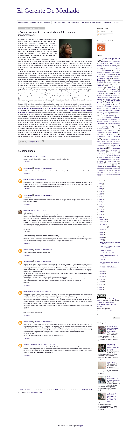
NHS (100, 143)
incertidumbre (103, 119)
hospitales (110, 116)
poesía (105, 145)
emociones (99, 89)
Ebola (116, 86)
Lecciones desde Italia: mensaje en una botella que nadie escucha (112, 329)
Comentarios (102, 35)
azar (110, 61)
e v (114, 84)
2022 (100, 194)
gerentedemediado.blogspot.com (106, 310)
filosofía (115, 99)
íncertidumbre (114, 119)
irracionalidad (102, 128)
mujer (103, 141)
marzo (102, 271)
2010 (100, 284)
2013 (100, 217)
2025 (100, 186)
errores (113, 90)
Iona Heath (117, 127)
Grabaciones (107, 22)
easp (110, 86)
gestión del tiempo (111, 106)
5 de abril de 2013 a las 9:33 (43, 249)
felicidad (108, 99)
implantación (107, 117)
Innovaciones (101, 123)
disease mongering (112, 82)
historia (98, 114)
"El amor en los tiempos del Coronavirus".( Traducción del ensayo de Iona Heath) (111, 397)
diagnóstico (101, 80)
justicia (109, 128)
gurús (109, 112)
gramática (99, 108)
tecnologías (102, 170)
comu (100, 70)
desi (117, 76)
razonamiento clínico (114, 155)
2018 (100, 204)
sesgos (98, 165)
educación (111, 88)
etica (100, 93)
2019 (100, 201)
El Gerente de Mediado (103, 299)
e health (107, 84)
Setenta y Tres (111, 362)
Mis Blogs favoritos (73, 22)
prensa (103, 150)
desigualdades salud (103, 78)
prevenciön (114, 152)
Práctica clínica (115, 148)
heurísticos (115, 112)
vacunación (100, 174)
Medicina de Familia (108, 137)
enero (102, 276)
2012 (100, 279)
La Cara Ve (117, 22)
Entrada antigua (87, 389)
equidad (107, 89)
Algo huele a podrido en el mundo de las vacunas (110, 246)
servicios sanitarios (112, 163)
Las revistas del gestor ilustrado (91, 22)
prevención (100, 152)
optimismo (107, 143)
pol (110, 145)
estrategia (108, 91)
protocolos (117, 153)
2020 (100, 199)
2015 (100, 212)
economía (100, 88)
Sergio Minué (28, 168)
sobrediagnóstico (112, 167)
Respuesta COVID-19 (106, 159)
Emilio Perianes (28, 291)
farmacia (99, 99)
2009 (100, 287)
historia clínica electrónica (111, 114)
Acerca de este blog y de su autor (40, 22)
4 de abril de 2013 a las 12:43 (43, 195)
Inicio (56, 389)
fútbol (116, 103)
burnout (107, 65)
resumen (118, 159)
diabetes (116, 78)
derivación (111, 76)
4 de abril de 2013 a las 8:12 (43, 168)
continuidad (99, 72)
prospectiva (109, 153)
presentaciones (113, 150)
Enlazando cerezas (105, 250)
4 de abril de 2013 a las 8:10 (38, 156)
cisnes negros (108, 68)
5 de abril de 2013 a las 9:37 (43, 261)
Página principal (23, 22)
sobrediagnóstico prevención (104, 168)
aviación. (104, 61)
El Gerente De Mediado (48, 10)
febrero (102, 273)
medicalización (110, 134)
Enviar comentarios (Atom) (34, 392)
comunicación (107, 70)
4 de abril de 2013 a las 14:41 (39, 210)
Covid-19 (100, 74)
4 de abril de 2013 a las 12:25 (37, 179)
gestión (107, 105)
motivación (114, 139)
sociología (117, 168)
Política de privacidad (59, 22)
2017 (100, 207)
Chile (112, 67)
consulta (116, 70)
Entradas (101, 31)
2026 (100, 184)
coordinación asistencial (111, 72)
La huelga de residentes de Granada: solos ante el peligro (113, 347)
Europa (116, 93)
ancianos (99, 59)
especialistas (100, 91)
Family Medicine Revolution (106, 97)
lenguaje (116, 128)
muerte (98, 141)
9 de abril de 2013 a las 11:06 (46, 344)
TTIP (109, 172)
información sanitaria (102, 121)
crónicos (109, 74)
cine (101, 69)
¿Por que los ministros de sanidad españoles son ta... (109, 267)
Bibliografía (102, 63)
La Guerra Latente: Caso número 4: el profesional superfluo (113, 378)
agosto (102, 229)
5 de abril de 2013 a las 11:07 (42, 291)
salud (101, 161)
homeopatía (102, 115)
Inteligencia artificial (104, 125)
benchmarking (116, 61)
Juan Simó (27, 210)
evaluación (99, 95)
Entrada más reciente (25, 389)
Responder (27, 162)
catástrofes (105, 67)
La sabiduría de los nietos (107, 253)
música (109, 141)
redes (100, 157)
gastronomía (100, 104)
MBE (98, 134)
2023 (100, 191)
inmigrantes (114, 121)
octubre (102, 224)
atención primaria (111, 59)
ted (110, 170)
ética (106, 93)
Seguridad (100, 163)
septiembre (103, 227)
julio (101, 232)
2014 (100, 214)
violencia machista (110, 174)
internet (115, 125)
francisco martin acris (30, 344)
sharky (104, 165)
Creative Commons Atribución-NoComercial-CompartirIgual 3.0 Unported (106, 304)
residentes (117, 157)
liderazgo (99, 130)
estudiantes (117, 91)
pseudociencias (102, 155)
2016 (100, 209)
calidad (114, 65)
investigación (107, 127)
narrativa (117, 141)
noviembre (103, 222)
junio (102, 234)
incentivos (117, 117)
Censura (102, 259)
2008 (100, 289)
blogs (111, 63)
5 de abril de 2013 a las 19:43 (43, 321)
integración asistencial (114, 123)
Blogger (80, 426)
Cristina (26, 179)
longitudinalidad (101, 132)
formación (100, 101)
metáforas (105, 139)
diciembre (103, 219)
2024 (100, 189)
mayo (102, 237)
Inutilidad (99, 127)
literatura (111, 130)
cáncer (98, 67)
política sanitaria (29, 143)
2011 (100, 282)
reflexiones (108, 157)
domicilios (99, 84)
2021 (100, 196)
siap (110, 165)
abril (101, 240)
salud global (112, 161)
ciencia (118, 67)
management (113, 132)
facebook (115, 95)
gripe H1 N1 (103, 112)
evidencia (107, 95)
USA (116, 172)
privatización (100, 153)
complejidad (116, 68)
